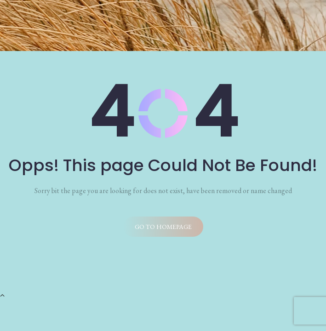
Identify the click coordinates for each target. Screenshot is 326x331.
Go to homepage (163, 227)
